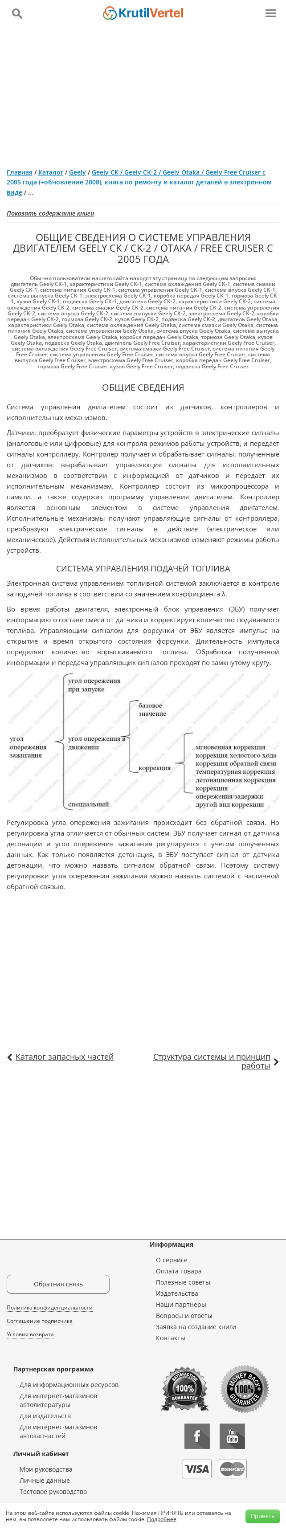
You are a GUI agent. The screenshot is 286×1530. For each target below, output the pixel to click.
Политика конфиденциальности (50, 1307)
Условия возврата (30, 1334)
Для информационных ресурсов (69, 1384)
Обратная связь (58, 1284)
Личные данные (45, 1480)
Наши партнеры (181, 1304)
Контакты (170, 1338)
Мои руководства (46, 1469)
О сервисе (172, 1260)
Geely (77, 172)
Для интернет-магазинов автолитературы (58, 1400)
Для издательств (45, 1416)
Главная (20, 172)
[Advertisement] (143, 94)
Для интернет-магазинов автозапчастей (58, 1431)
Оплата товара (179, 1271)
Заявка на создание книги (196, 1326)
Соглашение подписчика (40, 1321)
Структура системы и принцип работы (211, 1061)
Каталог (50, 172)
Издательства (177, 1293)
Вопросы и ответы (184, 1315)
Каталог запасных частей (65, 1056)
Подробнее (161, 1519)
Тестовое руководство (53, 1491)
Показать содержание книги (50, 213)
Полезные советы (183, 1282)
